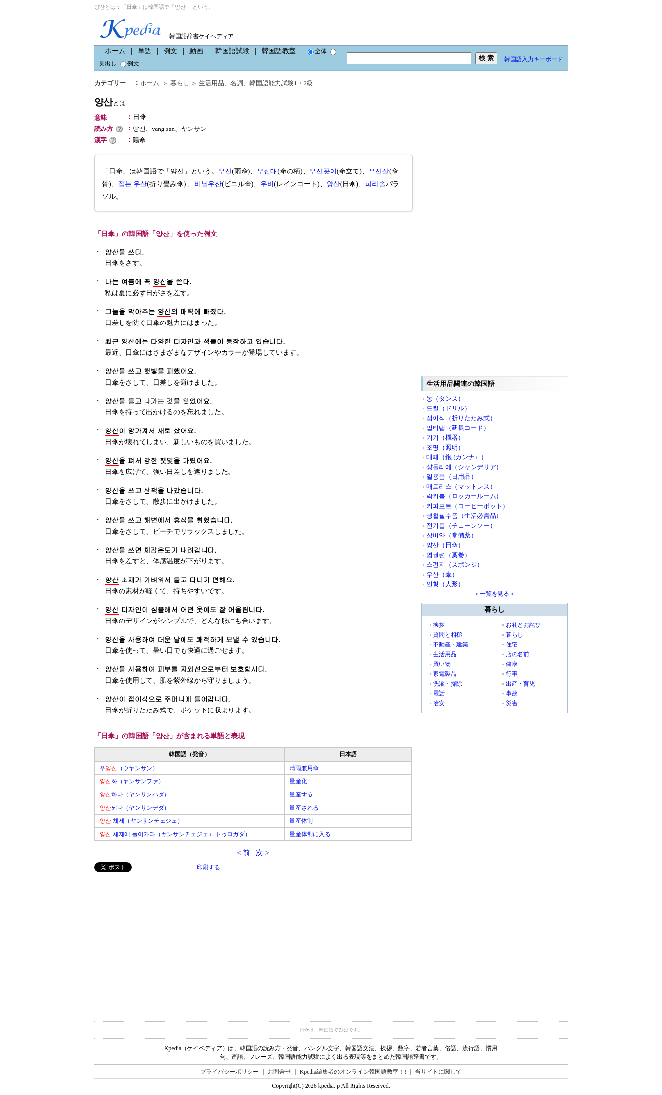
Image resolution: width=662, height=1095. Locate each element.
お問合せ (279, 1071)
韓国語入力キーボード (533, 59)
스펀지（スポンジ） (454, 564)
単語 (144, 51)
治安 (439, 703)
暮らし (179, 82)
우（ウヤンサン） (129, 768)
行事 (511, 673)
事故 (511, 693)
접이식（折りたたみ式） (461, 418)
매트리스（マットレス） (461, 486)
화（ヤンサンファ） (132, 781)
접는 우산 (132, 184)
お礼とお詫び (523, 625)
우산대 (267, 171)
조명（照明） (445, 447)
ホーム (115, 51)
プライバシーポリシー (229, 1071)
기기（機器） (445, 437)
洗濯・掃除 (447, 683)
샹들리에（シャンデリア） (464, 467)
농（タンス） (445, 398)
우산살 (379, 171)
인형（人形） (445, 584)
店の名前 (517, 654)
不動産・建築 (450, 644)
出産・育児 (520, 683)
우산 (225, 171)
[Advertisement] (167, 941)
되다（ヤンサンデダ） (135, 807)
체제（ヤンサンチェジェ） (141, 820)
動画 (196, 51)
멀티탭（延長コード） (458, 427)
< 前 (243, 853)
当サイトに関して (438, 1071)
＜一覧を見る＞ (494, 593)
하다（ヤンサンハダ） (135, 794)
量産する (301, 794)
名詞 (236, 82)
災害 (511, 703)
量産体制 (301, 820)
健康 (511, 664)
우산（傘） (442, 574)
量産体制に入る (310, 834)
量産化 (298, 781)
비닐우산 (208, 184)
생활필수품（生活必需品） (464, 515)
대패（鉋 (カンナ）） (456, 457)
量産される (304, 807)
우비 (267, 184)
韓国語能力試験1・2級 (281, 82)
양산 (109, 102)
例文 (170, 51)
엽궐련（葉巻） (448, 554)
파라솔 (375, 184)
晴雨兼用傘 (304, 768)
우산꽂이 (323, 171)
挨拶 (439, 625)
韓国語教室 (279, 51)
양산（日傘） (445, 545)
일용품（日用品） (451, 476)
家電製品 (444, 673)
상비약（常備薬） (451, 535)
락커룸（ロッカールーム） (464, 496)
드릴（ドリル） (448, 408)
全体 (317, 51)
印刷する (208, 867)
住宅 (511, 644)
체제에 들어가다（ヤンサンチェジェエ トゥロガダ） (175, 834)
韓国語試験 (232, 51)
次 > (262, 853)
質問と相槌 (447, 634)
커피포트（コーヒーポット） (467, 506)
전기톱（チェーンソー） (461, 525)
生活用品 (211, 82)
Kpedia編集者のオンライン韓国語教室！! (353, 1071)
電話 (439, 693)
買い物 (442, 664)
